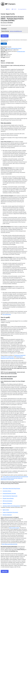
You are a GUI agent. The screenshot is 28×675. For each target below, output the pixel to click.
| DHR (14, 9)
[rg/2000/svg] (4, 44)
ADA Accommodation (7, 501)
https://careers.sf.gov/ (14, 527)
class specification (7, 314)
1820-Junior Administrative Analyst (13, 48)
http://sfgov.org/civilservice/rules (9, 544)
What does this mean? (21, 51)
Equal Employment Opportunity (10, 496)
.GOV (8, 9)
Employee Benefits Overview (9, 493)
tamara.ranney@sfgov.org (16, 31)
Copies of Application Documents (10, 512)
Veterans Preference (7, 503)
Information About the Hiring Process (11, 488)
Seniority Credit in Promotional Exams (11, 506)
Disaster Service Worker (8, 498)
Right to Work (6, 510)
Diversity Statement (7, 514)
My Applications (22, 9)
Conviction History (7, 491)
